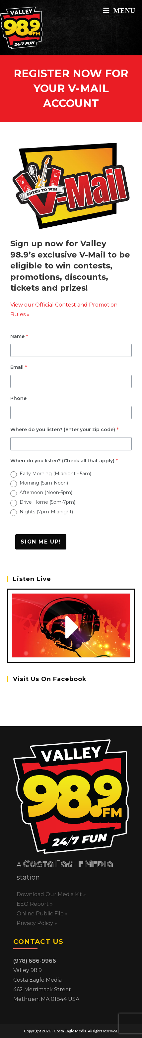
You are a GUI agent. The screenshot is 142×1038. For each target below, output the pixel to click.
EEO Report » (35, 904)
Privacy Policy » (37, 923)
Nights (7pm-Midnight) (46, 512)
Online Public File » (42, 913)
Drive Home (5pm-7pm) (47, 502)
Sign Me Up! (41, 542)
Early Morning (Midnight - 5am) (55, 474)
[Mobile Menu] (119, 11)
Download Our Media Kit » (51, 894)
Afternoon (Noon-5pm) (46, 492)
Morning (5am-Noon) (44, 483)
